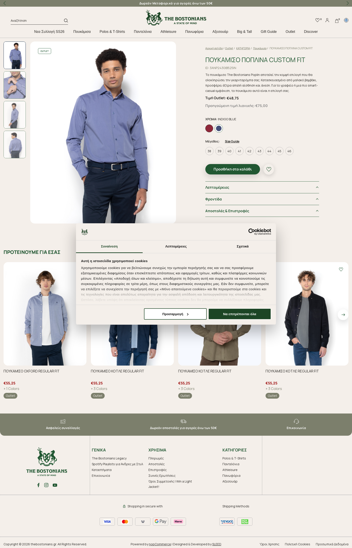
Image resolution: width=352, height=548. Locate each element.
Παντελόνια (143, 32)
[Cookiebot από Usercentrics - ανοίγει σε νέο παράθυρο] (251, 231)
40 (229, 151)
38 (209, 151)
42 (249, 151)
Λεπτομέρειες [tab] (176, 246)
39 (219, 151)
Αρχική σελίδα (214, 48)
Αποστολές (156, 464)
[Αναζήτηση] (37, 21)
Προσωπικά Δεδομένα (332, 544)
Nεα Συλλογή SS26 (49, 32)
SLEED (216, 544)
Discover (311, 32)
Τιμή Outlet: (215, 97)
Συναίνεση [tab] (109, 246)
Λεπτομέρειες (217, 187)
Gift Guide (269, 32)
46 (289, 151)
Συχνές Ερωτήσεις (162, 475)
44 (269, 151)
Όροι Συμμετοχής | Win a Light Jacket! (170, 484)
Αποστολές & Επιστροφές (227, 210)
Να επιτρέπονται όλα (239, 314)
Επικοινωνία (101, 475)
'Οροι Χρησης (269, 544)
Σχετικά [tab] (242, 246)
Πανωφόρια (194, 32)
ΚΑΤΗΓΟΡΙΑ (243, 48)
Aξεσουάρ (220, 32)
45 (279, 151)
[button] (347, 3)
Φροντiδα (213, 199)
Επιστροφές (157, 470)
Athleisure (168, 32)
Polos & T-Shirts (112, 32)
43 (259, 151)
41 (239, 151)
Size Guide (232, 141)
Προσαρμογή (175, 314)
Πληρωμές (156, 458)
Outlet (290, 32)
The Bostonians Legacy (109, 458)
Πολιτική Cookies (297, 544)
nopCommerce (160, 544)
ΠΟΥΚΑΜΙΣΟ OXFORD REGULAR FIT (32, 371)
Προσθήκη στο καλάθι (233, 169)
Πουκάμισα (82, 32)
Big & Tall (244, 32)
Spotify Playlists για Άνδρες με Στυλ (117, 464)
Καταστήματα (102, 470)
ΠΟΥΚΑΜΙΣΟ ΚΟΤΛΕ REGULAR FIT (117, 371)
